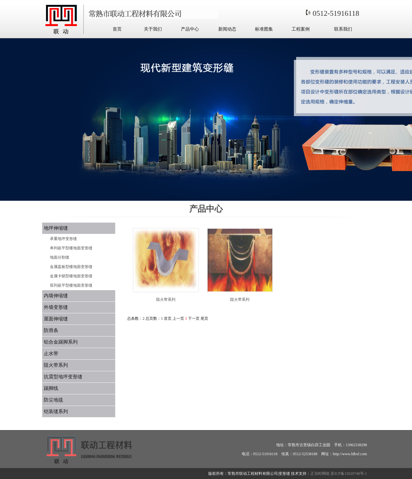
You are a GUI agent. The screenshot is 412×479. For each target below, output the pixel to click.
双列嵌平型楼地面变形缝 (71, 285)
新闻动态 (227, 29)
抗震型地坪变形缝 (63, 376)
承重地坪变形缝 (63, 238)
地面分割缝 (59, 257)
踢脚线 (51, 388)
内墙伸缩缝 (56, 295)
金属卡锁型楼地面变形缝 (71, 276)
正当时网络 (320, 473)
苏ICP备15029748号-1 (349, 473)
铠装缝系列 (56, 411)
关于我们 (153, 29)
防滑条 (51, 330)
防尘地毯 (53, 399)
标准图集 (264, 29)
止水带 (51, 353)
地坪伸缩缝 (56, 228)
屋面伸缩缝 (56, 318)
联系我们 (343, 29)
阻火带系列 (56, 365)
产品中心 (190, 29)
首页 (117, 29)
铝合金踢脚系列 (61, 342)
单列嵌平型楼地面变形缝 (71, 248)
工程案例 (301, 29)
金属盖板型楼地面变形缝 (71, 266)
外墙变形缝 (56, 307)
